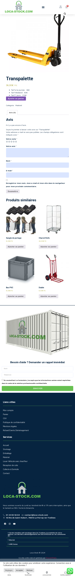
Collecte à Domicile (11, 478)
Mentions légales (10, 435)
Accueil (8, 15)
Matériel (16, 15)
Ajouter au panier (16, 107)
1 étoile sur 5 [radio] (7, 150)
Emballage (7, 462)
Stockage (7, 458)
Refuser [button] (30, 570)
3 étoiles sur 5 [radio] (11, 150)
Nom (8, 169)
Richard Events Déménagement (16, 439)
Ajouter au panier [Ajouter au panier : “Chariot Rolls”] (49, 255)
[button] (43, 7)
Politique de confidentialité (14, 431)
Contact (6, 482)
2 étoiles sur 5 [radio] (9, 150)
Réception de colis (10, 474)
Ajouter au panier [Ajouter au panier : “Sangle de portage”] (16, 255)
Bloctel (25, 547)
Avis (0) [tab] (12, 121)
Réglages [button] (8, 570)
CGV (5, 427)
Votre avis (11, 155)
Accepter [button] (19, 570)
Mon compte (8, 419)
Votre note (11, 147)
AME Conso (26, 549)
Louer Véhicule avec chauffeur (15, 470)
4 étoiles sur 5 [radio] (14, 150)
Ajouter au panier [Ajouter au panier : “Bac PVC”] (16, 305)
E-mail (9, 179)
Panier (5, 423)
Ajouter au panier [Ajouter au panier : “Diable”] (49, 305)
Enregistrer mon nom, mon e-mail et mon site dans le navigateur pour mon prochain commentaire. (35, 193)
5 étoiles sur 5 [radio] (16, 150)
